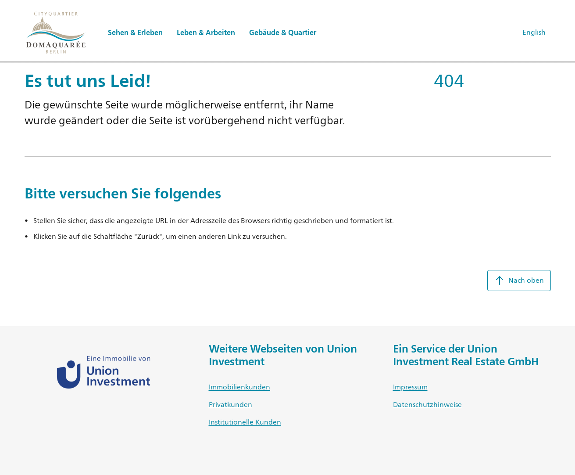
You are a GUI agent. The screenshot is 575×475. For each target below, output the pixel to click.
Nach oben (519, 280)
